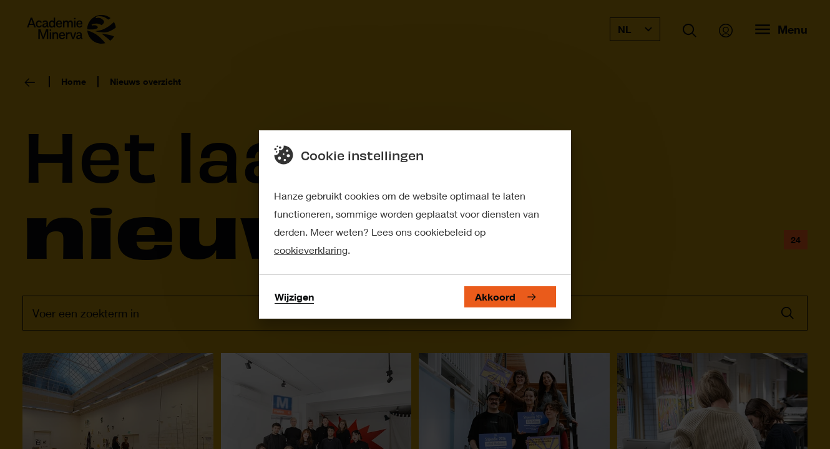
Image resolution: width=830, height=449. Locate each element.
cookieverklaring (311, 250)
